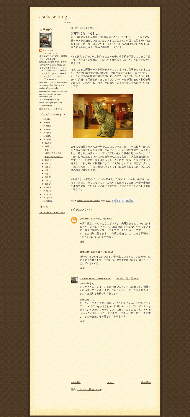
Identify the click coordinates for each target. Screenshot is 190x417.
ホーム (110, 382)
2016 (44, 136)
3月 (47, 177)
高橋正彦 (84, 251)
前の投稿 (146, 382)
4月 (47, 174)
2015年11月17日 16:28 (102, 251)
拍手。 (48, 150)
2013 (44, 191)
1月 (47, 184)
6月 (47, 167)
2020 (44, 122)
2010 (44, 201)
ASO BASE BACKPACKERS (50, 51)
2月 (47, 180)
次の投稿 (76, 382)
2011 (44, 197)
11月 (47, 146)
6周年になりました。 (54, 153)
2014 (44, 187)
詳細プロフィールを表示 (50, 109)
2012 (44, 194)
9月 (47, 163)
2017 (44, 133)
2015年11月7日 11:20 (101, 218)
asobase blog (53, 16)
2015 (44, 139)
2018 (44, 129)
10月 (47, 160)
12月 (47, 143)
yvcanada (85, 218)
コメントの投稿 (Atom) (89, 389)
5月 (47, 170)
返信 (82, 241)
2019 (44, 126)
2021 (44, 119)
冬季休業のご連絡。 (54, 156)
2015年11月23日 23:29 (127, 278)
